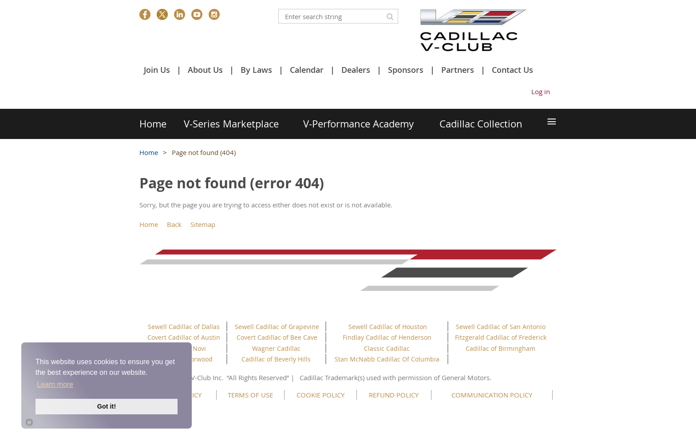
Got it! (106, 406)
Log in (540, 91)
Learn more (55, 384)
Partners (457, 69)
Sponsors (405, 69)
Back (174, 224)
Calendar (307, 69)
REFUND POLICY (394, 394)
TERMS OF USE (250, 394)
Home (148, 152)
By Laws (256, 69)
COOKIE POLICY (320, 394)
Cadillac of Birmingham (500, 348)
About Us (205, 69)
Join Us (157, 69)
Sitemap (202, 224)
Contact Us (512, 69)
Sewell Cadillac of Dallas (184, 326)
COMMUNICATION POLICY (491, 394)
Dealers (355, 69)
